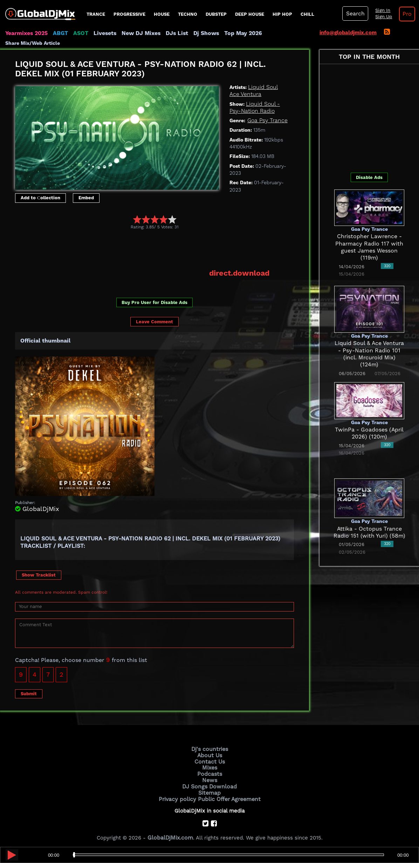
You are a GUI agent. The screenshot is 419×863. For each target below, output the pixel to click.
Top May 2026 (234, 33)
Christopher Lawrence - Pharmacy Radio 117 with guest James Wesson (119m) (369, 243)
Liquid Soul (262, 87)
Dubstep (216, 14)
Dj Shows (198, 33)
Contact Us (209, 760)
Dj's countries (209, 748)
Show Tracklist (39, 574)
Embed (86, 197)
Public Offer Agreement (227, 795)
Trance (96, 14)
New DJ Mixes (136, 33)
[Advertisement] (142, 249)
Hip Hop (282, 14)
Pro (404, 14)
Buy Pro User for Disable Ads (154, 301)
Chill (307, 14)
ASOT (78, 33)
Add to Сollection (40, 197)
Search (354, 14)
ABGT (58, 33)
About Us (209, 754)
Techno (187, 14)
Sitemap (209, 789)
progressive (129, 14)
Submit (29, 693)
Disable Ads (369, 177)
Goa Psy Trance (266, 120)
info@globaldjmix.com (348, 32)
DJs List (170, 33)
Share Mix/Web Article (32, 43)
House (162, 14)
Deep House (249, 14)
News (209, 778)
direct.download (240, 273)
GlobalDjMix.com (170, 833)
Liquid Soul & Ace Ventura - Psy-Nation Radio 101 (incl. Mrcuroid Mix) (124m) (369, 350)
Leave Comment (154, 321)
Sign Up (382, 16)
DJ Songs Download (209, 784)
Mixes (209, 766)
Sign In (381, 10)
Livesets (101, 33)
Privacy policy (179, 795)
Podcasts (209, 772)
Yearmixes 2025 (25, 33)
